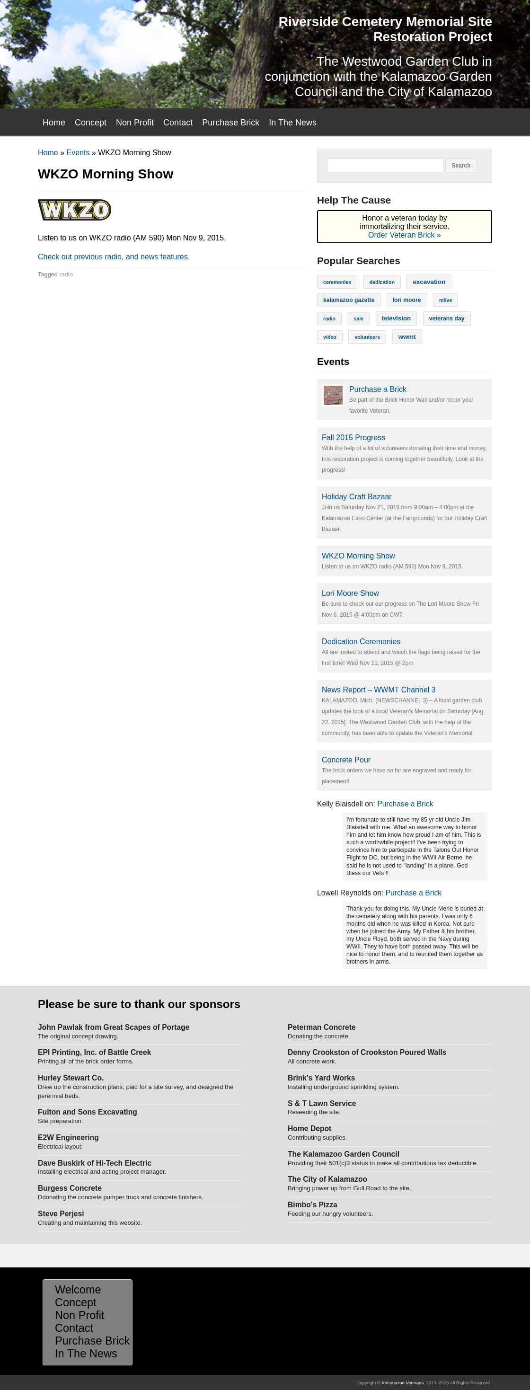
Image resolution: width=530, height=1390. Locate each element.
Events (77, 153)
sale (359, 318)
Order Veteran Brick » (404, 235)
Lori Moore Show (350, 593)
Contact (178, 122)
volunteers (367, 337)
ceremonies (337, 282)
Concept (90, 122)
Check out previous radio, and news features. (114, 257)
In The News (293, 122)
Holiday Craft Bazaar (357, 497)
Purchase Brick (230, 122)
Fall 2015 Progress (353, 438)
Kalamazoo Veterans (403, 1382)
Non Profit (135, 122)
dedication (382, 282)
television (396, 318)
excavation (429, 281)
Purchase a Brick (377, 389)
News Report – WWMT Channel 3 (379, 690)
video (329, 337)
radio (66, 274)
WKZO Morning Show (105, 174)
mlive (445, 300)
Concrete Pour (346, 760)
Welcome (78, 1290)
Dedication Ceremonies (361, 641)
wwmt (407, 336)
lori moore (407, 300)
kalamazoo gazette (348, 300)
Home (54, 122)
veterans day (447, 318)
